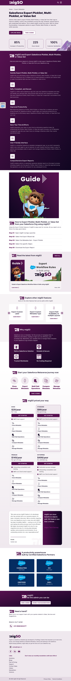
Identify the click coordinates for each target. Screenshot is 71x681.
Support (11, 664)
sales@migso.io (15, 647)
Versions (11, 672)
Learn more (15, 287)
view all (57, 255)
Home (10, 9)
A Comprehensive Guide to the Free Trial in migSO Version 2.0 (30, 284)
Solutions (11, 658)
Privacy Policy (47, 679)
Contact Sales (13, 666)
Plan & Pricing (13, 662)
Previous (9, 313)
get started (22, 415)
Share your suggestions (41, 603)
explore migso (16, 32)
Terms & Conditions (57, 679)
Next (62, 313)
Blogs (10, 660)
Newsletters (12, 670)
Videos (11, 668)
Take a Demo (29, 32)
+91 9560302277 (17, 626)
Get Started (48, 415)
